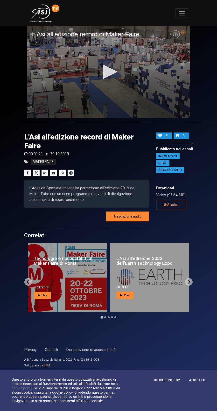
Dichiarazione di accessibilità (91, 349)
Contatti (51, 349)
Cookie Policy (167, 380)
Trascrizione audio (127, 216)
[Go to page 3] (109, 317)
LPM (47, 365)
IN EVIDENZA (168, 156)
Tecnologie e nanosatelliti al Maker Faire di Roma (63, 261)
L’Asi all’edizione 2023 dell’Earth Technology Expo (144, 261)
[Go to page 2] (105, 317)
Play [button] (42, 295)
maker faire (43, 162)
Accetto (197, 380)
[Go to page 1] (101, 317)
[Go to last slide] (28, 282)
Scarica (171, 205)
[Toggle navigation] (182, 13)
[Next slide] (189, 282)
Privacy (30, 349)
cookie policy (22, 388)
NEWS (163, 163)
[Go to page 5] (115, 317)
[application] (108, 72)
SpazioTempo (170, 170)
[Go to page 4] (112, 317)
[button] (108, 71)
